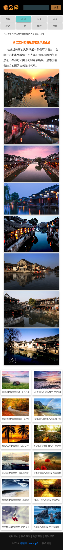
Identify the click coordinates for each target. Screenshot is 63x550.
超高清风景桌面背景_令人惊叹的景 (19, 419)
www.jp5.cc (35, 543)
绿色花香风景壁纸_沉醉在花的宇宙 (19, 527)
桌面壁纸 (25, 34)
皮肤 (39, 26)
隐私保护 (49, 536)
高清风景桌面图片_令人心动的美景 (19, 392)
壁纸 (23, 19)
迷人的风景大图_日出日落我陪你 (19, 446)
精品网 (23, 543)
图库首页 (16, 34)
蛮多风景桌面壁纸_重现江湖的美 (19, 500)
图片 (8, 19)
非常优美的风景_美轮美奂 (51, 446)
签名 (8, 26)
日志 (23, 26)
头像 (39, 19)
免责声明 (37, 536)
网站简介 (13, 536)
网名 (55, 19)
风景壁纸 (34, 34)
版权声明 (25, 536)
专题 (55, 26)
